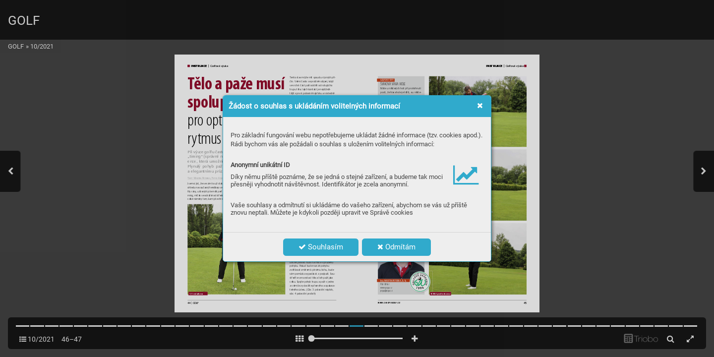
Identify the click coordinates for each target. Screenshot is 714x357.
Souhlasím (320, 246)
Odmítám (396, 246)
